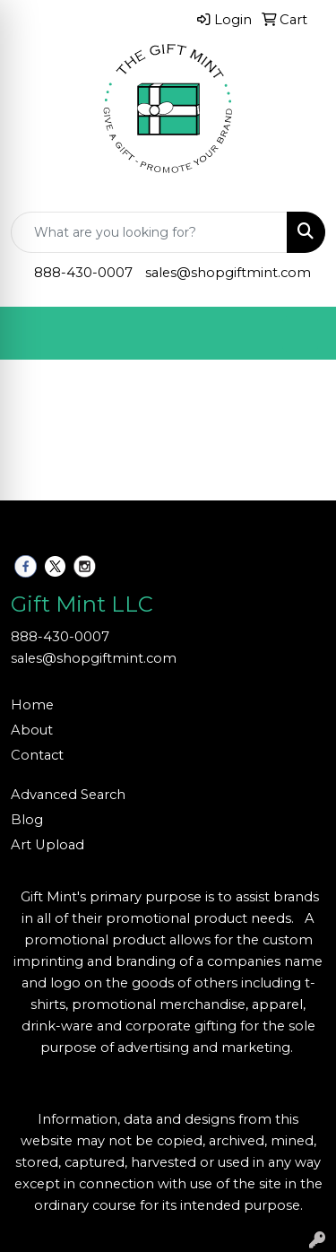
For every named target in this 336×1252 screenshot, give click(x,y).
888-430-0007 (83, 273)
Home (32, 705)
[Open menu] (300, 334)
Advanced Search (68, 795)
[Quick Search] (149, 232)
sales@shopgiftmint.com (228, 273)
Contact (37, 755)
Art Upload (47, 845)
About (32, 730)
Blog (27, 820)
